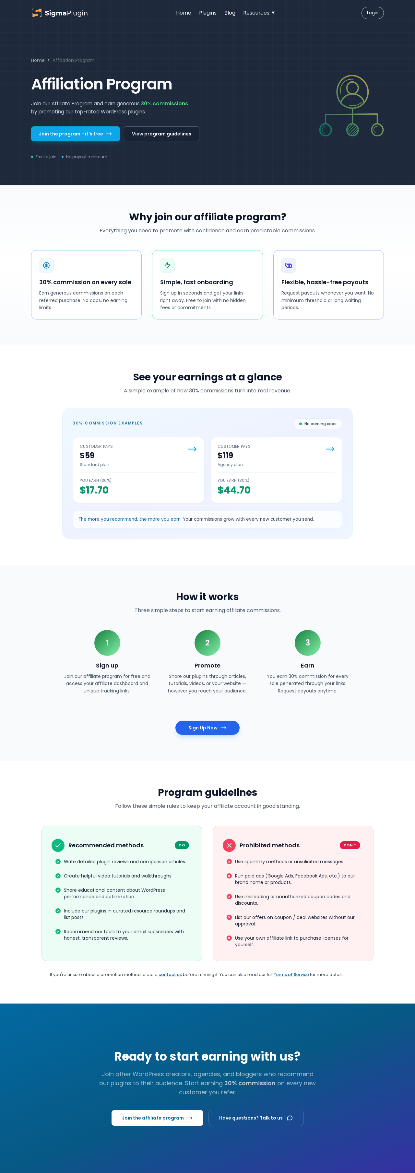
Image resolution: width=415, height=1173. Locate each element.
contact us (170, 974)
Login (372, 13)
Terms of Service (291, 974)
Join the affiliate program (157, 1118)
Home (38, 60)
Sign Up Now (207, 728)
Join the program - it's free (75, 134)
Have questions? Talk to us (256, 1118)
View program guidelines (161, 134)
